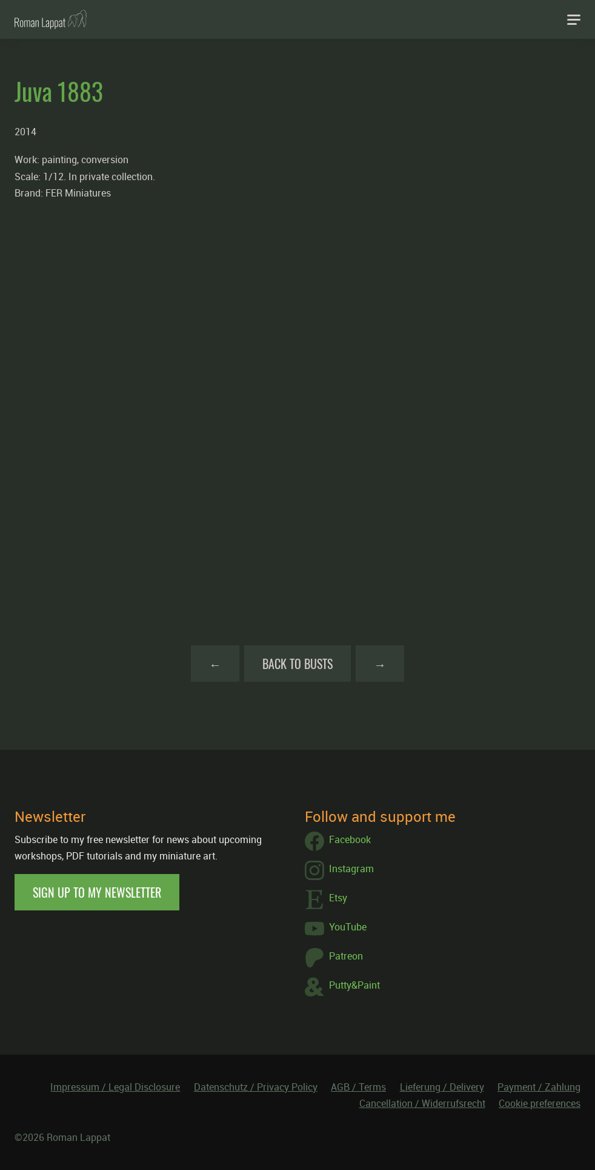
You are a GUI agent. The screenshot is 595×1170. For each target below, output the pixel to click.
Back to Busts (297, 663)
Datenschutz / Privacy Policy (255, 1087)
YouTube (336, 928)
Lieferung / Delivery (442, 1087)
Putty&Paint (342, 987)
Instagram (339, 870)
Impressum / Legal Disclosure (115, 1087)
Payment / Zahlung (538, 1087)
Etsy (326, 899)
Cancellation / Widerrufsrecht (422, 1103)
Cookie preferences (539, 1103)
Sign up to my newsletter (97, 892)
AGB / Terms (358, 1087)
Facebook (338, 841)
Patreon (334, 957)
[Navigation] (573, 19)
